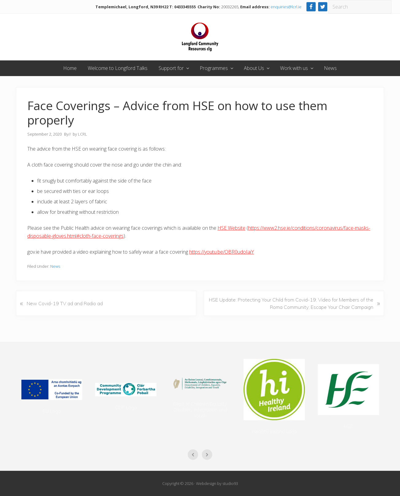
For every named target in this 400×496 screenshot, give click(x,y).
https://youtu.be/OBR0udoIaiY (221, 251)
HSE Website (231, 228)
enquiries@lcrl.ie (286, 7)
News (55, 266)
